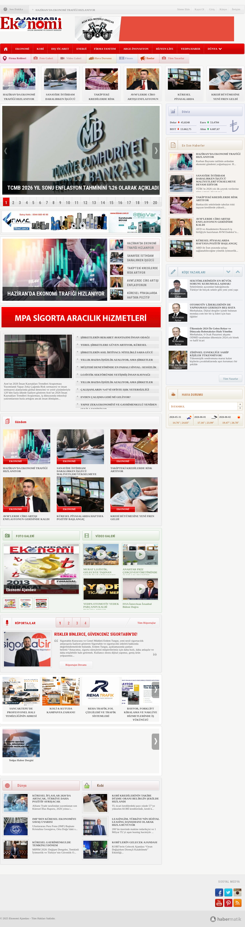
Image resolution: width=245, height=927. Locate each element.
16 (120, 202)
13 (94, 202)
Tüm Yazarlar (176, 58)
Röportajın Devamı (76, 664)
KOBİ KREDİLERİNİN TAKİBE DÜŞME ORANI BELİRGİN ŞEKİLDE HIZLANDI (135, 798)
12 (85, 202)
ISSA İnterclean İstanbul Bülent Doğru (137, 605)
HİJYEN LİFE (164, 48)
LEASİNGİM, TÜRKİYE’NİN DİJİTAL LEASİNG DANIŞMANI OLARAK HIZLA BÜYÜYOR (135, 821)
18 (138, 202)
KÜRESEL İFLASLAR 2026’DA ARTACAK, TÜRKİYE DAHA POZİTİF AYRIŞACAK (51, 798)
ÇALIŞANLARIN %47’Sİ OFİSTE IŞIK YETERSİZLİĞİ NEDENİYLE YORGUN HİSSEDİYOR (115, 392)
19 (146, 202)
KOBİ (40, 48)
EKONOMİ (22, 48)
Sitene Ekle (183, 9)
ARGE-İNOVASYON (135, 48)
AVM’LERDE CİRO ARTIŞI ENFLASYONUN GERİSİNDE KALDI (26, 518)
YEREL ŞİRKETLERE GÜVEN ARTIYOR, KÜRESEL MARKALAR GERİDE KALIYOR (114, 347)
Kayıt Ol (199, 9)
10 (68, 202)
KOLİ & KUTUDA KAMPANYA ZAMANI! (61, 695)
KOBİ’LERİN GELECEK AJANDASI (134, 842)
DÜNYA (215, 48)
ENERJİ (81, 48)
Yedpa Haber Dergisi (21, 745)
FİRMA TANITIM (105, 48)
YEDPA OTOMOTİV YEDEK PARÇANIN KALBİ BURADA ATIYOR (101, 606)
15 (111, 202)
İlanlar (150, 58)
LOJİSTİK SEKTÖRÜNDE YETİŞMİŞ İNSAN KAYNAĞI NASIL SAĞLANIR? (115, 377)
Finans (129, 58)
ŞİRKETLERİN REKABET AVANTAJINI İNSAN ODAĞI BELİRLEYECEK (115, 339)
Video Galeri (73, 58)
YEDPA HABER (190, 48)
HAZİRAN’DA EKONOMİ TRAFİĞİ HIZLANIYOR (65, 9)
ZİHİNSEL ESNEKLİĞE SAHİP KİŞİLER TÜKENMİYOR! (209, 354)
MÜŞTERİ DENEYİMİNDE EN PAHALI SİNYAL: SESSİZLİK (118, 367)
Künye (223, 9)
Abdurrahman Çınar (178, 295)
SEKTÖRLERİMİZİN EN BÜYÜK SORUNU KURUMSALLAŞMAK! (210, 282)
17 (129, 202)
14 (103, 202)
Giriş (212, 9)
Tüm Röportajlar (146, 622)
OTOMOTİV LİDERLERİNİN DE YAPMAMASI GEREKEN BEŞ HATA (212, 306)
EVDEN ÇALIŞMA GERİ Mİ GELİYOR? (106, 397)
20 (155, 202)
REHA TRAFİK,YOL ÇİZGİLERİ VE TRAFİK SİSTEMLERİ (100, 697)
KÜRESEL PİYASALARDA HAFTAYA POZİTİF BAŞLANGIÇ (80, 518)
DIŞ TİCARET (60, 48)
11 (77, 202)
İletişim (236, 9)
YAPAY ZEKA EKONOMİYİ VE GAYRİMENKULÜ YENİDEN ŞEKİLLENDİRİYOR (119, 406)
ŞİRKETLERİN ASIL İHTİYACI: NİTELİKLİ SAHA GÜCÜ (117, 352)
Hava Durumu (103, 58)
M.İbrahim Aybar (178, 319)
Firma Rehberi (17, 58)
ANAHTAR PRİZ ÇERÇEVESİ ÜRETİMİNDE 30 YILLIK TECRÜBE (140, 572)
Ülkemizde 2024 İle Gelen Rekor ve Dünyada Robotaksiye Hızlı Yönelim (211, 330)
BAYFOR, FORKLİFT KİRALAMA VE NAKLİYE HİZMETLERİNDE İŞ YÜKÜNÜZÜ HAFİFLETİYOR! (140, 701)
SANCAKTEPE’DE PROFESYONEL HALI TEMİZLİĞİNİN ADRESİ (21, 697)
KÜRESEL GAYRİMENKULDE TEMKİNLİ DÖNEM (51, 844)
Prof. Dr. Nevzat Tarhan (178, 366)
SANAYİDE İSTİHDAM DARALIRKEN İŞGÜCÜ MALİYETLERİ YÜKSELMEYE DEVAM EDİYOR (77, 473)
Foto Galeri (46, 58)
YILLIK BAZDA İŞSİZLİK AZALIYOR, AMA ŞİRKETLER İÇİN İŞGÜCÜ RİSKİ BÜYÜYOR (117, 362)
